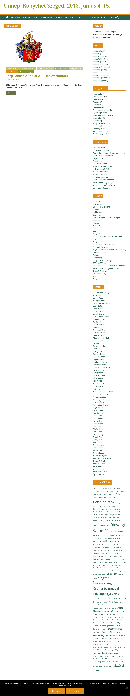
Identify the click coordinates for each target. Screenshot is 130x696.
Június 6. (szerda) (61, 69)
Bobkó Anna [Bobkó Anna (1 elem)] (116, 506)
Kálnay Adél (97, 381)
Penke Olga (97, 421)
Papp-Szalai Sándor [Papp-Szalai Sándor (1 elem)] (99, 614)
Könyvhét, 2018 (30, 17)
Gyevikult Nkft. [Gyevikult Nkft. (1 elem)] (107, 547)
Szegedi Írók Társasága (102, 260)
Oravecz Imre (98, 410)
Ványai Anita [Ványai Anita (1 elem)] (110, 662)
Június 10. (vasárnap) (101, 67)
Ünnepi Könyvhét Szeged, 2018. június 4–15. (57, 5)
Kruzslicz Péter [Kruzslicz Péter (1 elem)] (120, 559)
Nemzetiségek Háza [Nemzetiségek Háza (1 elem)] (99, 608)
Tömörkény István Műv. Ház (104, 185)
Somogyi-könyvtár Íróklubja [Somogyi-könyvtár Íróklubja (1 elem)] (112, 626)
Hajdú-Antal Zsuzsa (101, 362)
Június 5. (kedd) (99, 53)
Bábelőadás (98, 94)
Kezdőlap (15, 17)
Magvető (96, 233)
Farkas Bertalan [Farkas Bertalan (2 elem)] (106, 541)
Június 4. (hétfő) (99, 51)
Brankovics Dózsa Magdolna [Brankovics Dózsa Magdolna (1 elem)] (102, 509)
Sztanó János (98, 453)
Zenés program (99, 134)
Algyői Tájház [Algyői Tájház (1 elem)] (107, 488)
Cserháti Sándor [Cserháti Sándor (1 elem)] (116, 512)
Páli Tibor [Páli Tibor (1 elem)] (109, 614)
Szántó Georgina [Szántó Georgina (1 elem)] (109, 650)
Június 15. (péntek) (100, 80)
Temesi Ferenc (99, 464)
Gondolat (97, 215)
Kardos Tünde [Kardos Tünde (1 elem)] (117, 556)
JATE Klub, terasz (100, 164)
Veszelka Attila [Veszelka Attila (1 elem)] (115, 659)
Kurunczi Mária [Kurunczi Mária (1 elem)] (98, 562)
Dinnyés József (99, 335)
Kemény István (99, 386)
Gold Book (97, 212)
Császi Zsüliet (98, 324)
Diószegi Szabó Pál (101, 338)
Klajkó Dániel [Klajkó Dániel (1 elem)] (97, 559)
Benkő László (98, 311)
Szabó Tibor (98, 437)
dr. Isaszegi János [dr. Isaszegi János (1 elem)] (112, 535)
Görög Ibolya (98, 351)
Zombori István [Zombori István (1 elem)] (98, 666)
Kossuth (96, 225)
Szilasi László (98, 445)
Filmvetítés (97, 107)
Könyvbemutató (76, 69)
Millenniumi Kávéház (101, 169)
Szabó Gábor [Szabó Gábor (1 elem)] (97, 632)
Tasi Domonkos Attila (102, 458)
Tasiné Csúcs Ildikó (101, 461)
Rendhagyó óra (99, 129)
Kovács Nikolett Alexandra (104, 391)
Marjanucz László (100, 397)
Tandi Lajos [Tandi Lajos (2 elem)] (107, 653)
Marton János (98, 399)
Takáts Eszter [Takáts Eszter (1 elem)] (97, 653)
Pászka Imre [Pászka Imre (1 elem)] (97, 617)
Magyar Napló (99, 241)
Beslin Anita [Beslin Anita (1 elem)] (97, 506)
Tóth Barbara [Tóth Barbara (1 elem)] (97, 659)
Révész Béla (98, 429)
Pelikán (96, 255)
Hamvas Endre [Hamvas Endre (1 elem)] (117, 547)
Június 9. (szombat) (101, 64)
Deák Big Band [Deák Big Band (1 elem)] (109, 520)
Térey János (98, 466)
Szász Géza (97, 442)
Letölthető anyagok (95, 17)
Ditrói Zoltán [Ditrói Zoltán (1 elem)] (105, 525)
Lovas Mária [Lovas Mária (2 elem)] (113, 573)
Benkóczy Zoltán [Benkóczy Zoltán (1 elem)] (119, 503)
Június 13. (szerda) (100, 75)
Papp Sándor (12, 72)
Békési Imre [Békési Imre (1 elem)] (116, 509)
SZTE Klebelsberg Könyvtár (104, 182)
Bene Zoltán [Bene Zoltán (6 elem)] (103, 501)
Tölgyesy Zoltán (99, 469)
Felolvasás (97, 104)
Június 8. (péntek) (100, 62)
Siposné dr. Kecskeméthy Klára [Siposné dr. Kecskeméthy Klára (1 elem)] (113, 623)
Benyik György (99, 314)
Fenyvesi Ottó (98, 343)
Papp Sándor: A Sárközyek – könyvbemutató (37, 76)
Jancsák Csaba (99, 375)
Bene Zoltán (98, 308)
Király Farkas (98, 389)
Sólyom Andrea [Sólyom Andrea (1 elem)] (120, 650)
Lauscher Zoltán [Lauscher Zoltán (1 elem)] (111, 571)
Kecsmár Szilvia (99, 383)
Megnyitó (97, 126)
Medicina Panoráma (101, 247)
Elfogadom (56, 690)
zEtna (95, 276)
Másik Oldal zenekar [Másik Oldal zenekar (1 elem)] (104, 605)
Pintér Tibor (98, 426)
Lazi (94, 228)
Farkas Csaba (98, 340)
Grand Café (97, 161)
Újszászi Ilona (98, 474)
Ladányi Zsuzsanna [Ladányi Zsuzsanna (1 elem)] (99, 571)
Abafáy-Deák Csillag (101, 292)
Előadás (96, 102)
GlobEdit (96, 209)
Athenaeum (97, 204)
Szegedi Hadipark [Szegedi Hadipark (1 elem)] (119, 636)
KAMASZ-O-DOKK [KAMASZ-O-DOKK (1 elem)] (106, 556)
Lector (95, 231)
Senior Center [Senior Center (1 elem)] (112, 620)
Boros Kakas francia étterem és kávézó (21, 69)
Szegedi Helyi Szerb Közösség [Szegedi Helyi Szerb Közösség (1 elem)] (102, 638)
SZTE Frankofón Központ (103, 180)
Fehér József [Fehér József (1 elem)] (104, 544)
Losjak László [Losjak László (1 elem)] (102, 574)
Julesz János (98, 378)
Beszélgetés (98, 96)
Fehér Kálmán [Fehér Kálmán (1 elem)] (114, 544)
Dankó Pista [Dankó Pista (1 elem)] (103, 518)
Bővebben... (74, 690)
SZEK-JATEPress (99, 263)
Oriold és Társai (99, 252)
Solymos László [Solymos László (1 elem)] (98, 626)
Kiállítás (96, 120)
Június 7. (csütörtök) (101, 59)
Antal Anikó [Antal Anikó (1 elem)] (116, 488)
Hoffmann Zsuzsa (100, 365)
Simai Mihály (98, 434)
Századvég (97, 257)
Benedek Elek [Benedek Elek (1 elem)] (113, 498)
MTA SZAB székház (101, 174)
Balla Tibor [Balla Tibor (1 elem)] (111, 494)
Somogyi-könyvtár (100, 177)
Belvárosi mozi (99, 147)
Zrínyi (95, 279)
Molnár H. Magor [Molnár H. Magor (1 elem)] (102, 602)
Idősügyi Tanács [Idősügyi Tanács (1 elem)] (106, 553)
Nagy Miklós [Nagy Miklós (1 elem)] (115, 605)
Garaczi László (99, 346)
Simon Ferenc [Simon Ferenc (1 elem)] (97, 623)
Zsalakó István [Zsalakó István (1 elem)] (107, 666)
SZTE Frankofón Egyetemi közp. (106, 268)
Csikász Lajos (98, 327)
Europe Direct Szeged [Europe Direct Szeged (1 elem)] (110, 538)
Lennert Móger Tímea (102, 394)
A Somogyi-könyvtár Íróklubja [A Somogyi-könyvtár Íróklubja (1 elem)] (111, 491)
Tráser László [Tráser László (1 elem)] (118, 656)
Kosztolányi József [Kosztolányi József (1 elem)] (108, 559)
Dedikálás (97, 99)
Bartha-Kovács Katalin (102, 303)
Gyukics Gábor (99, 357)
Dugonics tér (98, 158)
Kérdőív (112, 17)
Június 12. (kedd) (99, 72)
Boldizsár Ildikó (99, 319)
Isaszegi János (99, 370)
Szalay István (98, 439)
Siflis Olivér (97, 431)
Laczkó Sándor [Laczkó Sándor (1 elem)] (117, 568)
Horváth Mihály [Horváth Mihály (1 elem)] (118, 550)
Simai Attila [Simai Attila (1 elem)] (121, 620)
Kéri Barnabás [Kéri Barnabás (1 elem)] (113, 565)
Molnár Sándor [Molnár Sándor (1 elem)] (114, 602)
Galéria (58, 17)
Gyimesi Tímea (99, 354)
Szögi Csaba (98, 447)
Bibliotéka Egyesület (101, 150)
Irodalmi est (98, 118)
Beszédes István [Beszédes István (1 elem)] (106, 506)
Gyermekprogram (100, 112)
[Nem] (127, 688)
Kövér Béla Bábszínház (102, 166)
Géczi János (97, 348)
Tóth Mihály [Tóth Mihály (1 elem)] (106, 659)
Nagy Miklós (98, 407)
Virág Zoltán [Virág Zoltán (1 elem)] (102, 662)
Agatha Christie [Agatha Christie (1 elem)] (98, 488)
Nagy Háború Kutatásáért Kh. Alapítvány (109, 249)
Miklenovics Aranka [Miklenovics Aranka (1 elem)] (107, 599)
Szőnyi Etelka (98, 450)
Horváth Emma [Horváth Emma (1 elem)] (108, 550)
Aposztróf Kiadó (99, 201)
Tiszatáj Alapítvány (100, 271)
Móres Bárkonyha (100, 172)
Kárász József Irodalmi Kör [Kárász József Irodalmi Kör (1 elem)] (112, 562)
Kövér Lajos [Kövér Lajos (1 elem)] (107, 568)
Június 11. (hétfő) (100, 70)
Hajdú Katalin (98, 359)
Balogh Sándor (99, 300)
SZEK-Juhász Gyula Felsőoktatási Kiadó (109, 265)
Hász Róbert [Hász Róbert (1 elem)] (97, 553)
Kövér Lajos (15, 79)
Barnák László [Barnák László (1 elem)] (103, 498)
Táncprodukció (99, 131)
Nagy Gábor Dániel (101, 405)
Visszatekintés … (73, 17)
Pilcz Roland (98, 423)
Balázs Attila (98, 298)
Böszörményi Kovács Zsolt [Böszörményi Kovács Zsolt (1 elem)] (101, 512)
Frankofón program (45, 69)
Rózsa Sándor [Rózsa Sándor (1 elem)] (102, 620)
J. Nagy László (98, 373)
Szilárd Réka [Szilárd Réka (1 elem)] (117, 647)
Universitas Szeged (26, 72)
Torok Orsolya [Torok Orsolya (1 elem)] (109, 656)
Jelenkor (96, 223)
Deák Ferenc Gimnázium (103, 156)
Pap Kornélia (98, 413)
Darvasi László (99, 332)
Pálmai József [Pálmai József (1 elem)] (117, 614)
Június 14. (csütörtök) (101, 78)
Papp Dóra (97, 415)
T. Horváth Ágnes (100, 455)
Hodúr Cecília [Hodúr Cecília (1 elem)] (97, 550)
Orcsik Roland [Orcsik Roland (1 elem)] (111, 608)
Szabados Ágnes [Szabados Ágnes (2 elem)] (114, 628)
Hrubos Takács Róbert (102, 367)
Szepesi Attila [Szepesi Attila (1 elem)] (107, 647)
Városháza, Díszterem (102, 188)
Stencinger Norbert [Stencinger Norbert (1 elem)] (99, 629)
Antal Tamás (98, 295)
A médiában (46, 17)
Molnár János (98, 402)
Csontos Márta (99, 330)
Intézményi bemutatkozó (103, 115)
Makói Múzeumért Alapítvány (105, 244)
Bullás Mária (98, 322)
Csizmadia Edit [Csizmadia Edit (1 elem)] (98, 515)
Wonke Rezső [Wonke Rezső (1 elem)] (119, 662)
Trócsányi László (100, 472)
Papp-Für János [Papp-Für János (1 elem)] (121, 611)
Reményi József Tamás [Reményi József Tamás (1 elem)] (108, 617)
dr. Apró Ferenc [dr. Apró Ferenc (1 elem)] (101, 535)
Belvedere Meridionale (102, 207)
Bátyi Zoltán (98, 306)
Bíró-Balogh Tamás (101, 316)
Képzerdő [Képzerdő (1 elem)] (105, 565)
